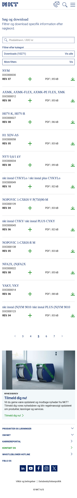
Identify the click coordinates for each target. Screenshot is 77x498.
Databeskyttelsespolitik (50, 481)
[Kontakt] (56, 4)
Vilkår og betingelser (25, 481)
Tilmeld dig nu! (14, 415)
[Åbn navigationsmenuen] (73, 4)
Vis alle (69, 53)
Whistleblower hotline (38, 454)
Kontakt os (38, 448)
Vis (71, 61)
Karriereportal (38, 441)
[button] (30, 79)
